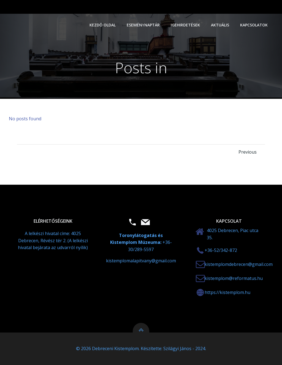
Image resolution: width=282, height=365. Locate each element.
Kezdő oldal (103, 25)
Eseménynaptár (143, 25)
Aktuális (220, 25)
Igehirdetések (185, 25)
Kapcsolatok (254, 25)
